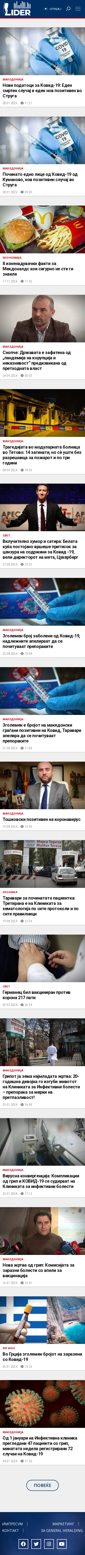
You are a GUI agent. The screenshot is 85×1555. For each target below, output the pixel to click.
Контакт (10, 1530)
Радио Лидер (17, 9)
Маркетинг (63, 1524)
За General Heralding (62, 1530)
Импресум (12, 1524)
